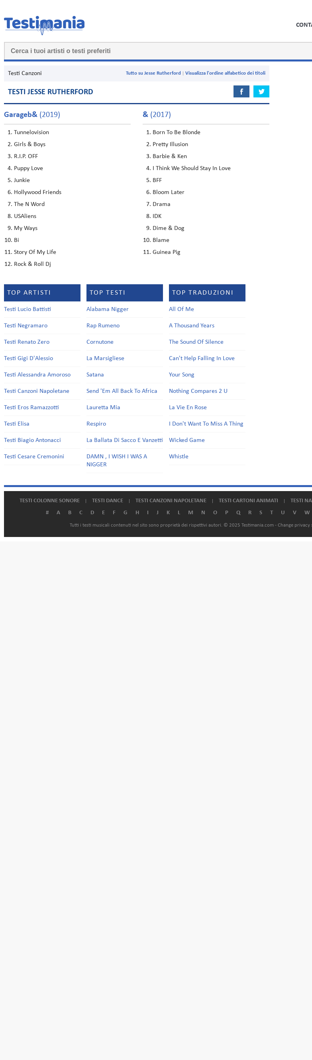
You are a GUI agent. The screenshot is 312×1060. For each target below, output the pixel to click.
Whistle (178, 457)
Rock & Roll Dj (32, 264)
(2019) (32, 115)
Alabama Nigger (107, 309)
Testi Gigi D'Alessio (28, 358)
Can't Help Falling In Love (202, 358)
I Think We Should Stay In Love (192, 168)
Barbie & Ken (170, 156)
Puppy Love (28, 168)
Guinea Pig (167, 252)
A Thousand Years (191, 326)
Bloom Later (168, 192)
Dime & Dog (168, 228)
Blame (161, 240)
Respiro (96, 424)
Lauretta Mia (103, 407)
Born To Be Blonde (176, 132)
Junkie (22, 180)
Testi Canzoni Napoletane (36, 391)
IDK (157, 216)
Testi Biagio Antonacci (32, 440)
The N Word (29, 204)
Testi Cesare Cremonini (34, 457)
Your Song (181, 375)
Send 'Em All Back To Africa (121, 391)
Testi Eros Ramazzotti (31, 407)
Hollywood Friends (37, 192)
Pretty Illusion (170, 144)
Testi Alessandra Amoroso (37, 375)
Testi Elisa (16, 424)
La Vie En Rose (188, 407)
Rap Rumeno (103, 326)
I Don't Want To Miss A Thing (206, 424)
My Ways (25, 228)
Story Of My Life (35, 252)
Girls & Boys (29, 144)
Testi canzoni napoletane (170, 501)
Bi (16, 240)
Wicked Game (187, 440)
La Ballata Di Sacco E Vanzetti (124, 440)
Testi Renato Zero (26, 342)
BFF (157, 180)
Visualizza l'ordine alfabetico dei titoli (225, 73)
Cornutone (100, 342)
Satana (95, 375)
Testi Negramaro (25, 326)
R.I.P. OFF (26, 156)
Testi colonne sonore (50, 501)
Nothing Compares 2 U (198, 391)
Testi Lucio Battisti (27, 309)
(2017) (157, 115)
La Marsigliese (105, 358)
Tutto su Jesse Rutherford (153, 73)
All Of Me (181, 309)
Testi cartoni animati (248, 501)
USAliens (25, 216)
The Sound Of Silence (196, 342)
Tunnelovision (31, 132)
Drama (162, 204)
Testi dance (107, 501)
